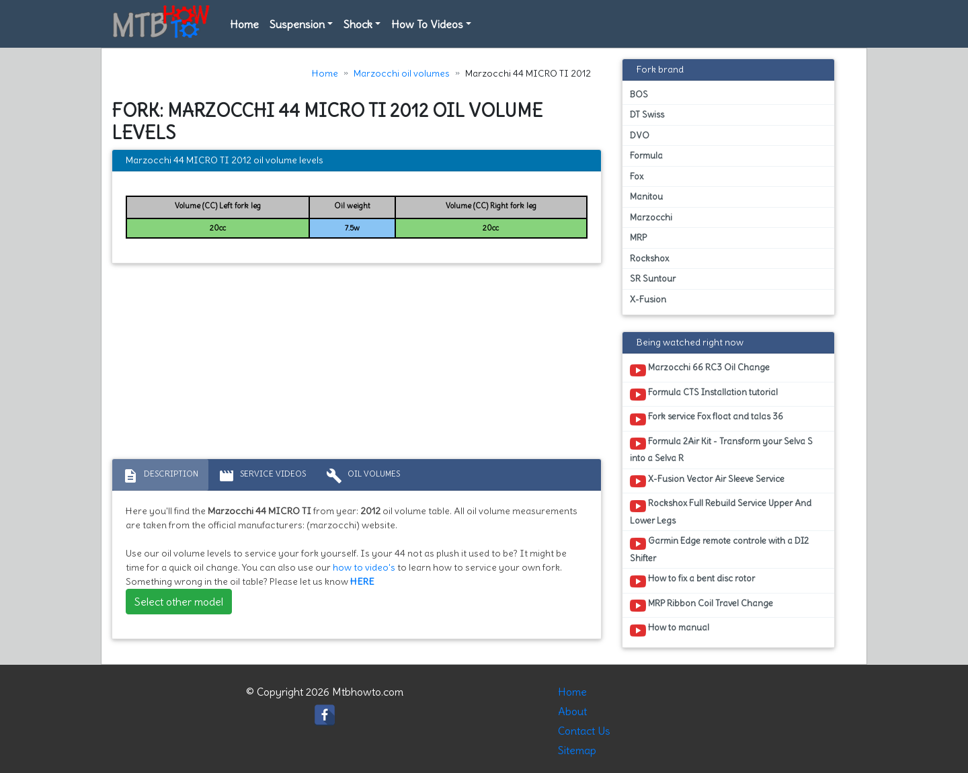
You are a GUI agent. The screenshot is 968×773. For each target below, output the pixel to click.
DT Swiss (647, 114)
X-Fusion (648, 299)
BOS (639, 94)
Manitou (646, 196)
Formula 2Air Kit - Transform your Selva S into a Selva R (721, 450)
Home (244, 24)
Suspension (297, 24)
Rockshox (649, 258)
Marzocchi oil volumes (402, 73)
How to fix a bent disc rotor (692, 581)
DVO (639, 135)
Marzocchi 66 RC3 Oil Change (700, 370)
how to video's (364, 567)
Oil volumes (363, 476)
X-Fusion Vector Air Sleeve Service (707, 481)
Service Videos (262, 476)
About (572, 711)
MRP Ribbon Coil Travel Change (701, 606)
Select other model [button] (178, 601)
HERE (362, 581)
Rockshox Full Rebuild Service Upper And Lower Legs (720, 511)
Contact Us (584, 730)
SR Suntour (653, 278)
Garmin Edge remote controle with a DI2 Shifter (719, 549)
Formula (646, 155)
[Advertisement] (357, 364)
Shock (358, 24)
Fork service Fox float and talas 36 (706, 419)
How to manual (669, 630)
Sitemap (577, 750)
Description (160, 476)
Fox (636, 176)
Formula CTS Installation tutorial (704, 394)
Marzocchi (651, 217)
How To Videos (427, 24)
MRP (638, 237)
